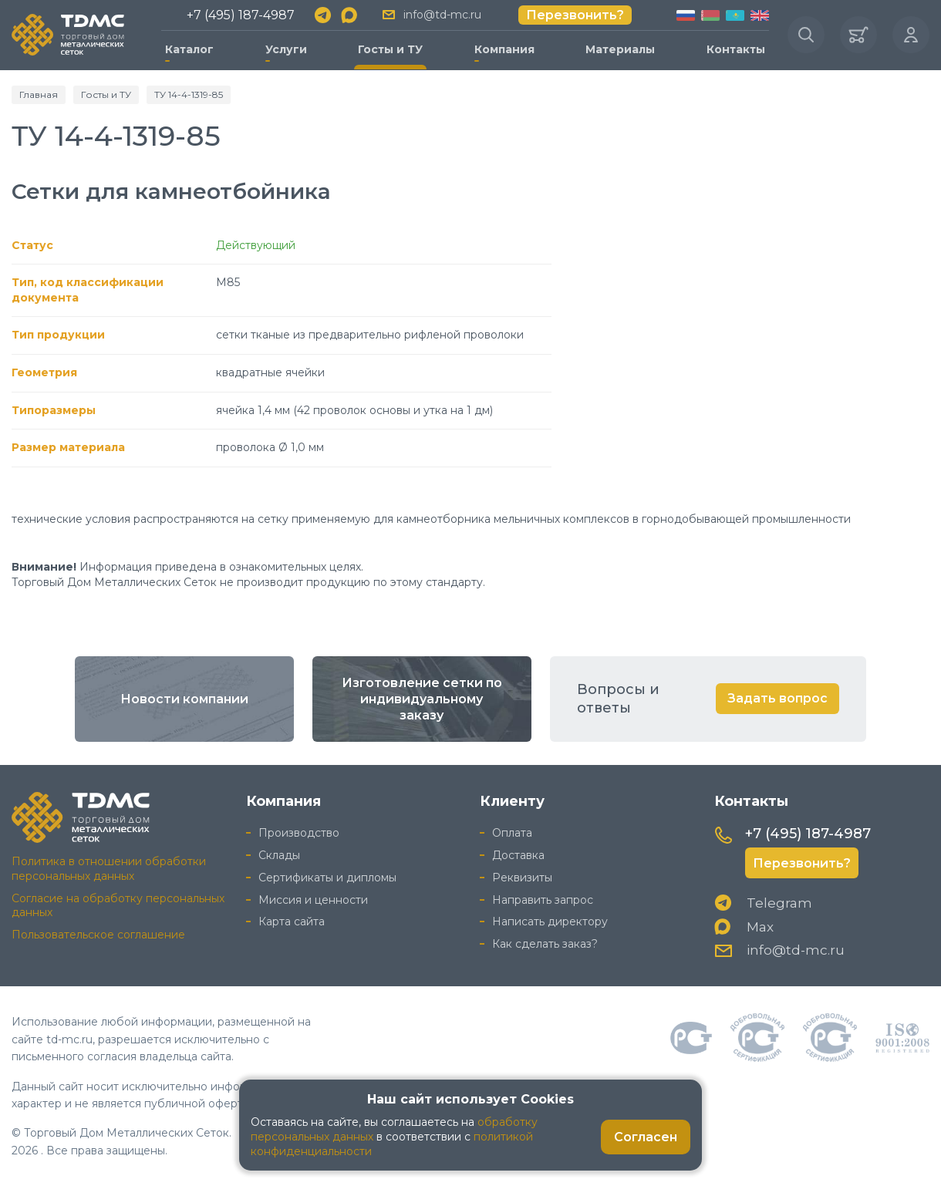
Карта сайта (291, 921)
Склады (279, 855)
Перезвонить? (575, 15)
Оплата (512, 833)
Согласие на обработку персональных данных (118, 905)
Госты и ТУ (390, 49)
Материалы (620, 49)
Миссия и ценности (313, 900)
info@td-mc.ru (442, 15)
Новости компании (184, 699)
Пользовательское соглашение (98, 935)
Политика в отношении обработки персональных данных (109, 868)
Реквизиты (522, 877)
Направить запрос (542, 900)
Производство (298, 833)
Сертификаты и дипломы (327, 877)
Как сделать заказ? (545, 944)
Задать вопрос (777, 698)
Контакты (736, 49)
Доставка (518, 855)
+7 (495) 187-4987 (241, 15)
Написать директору (550, 921)
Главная (38, 94)
